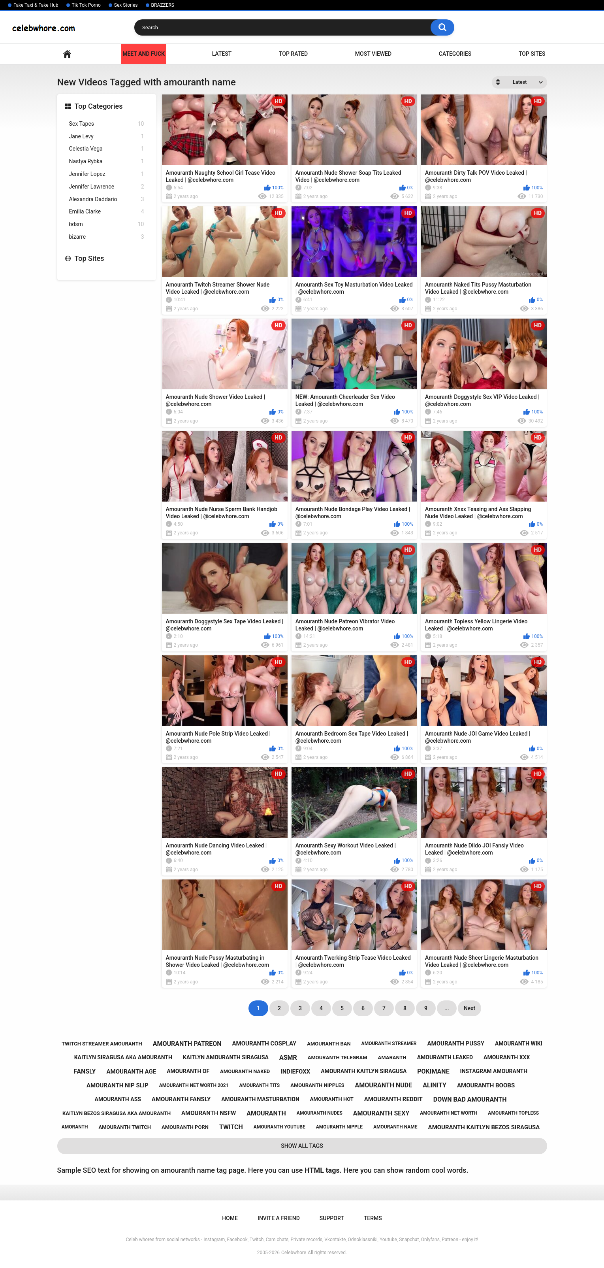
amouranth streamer (389, 1043)
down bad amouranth (470, 1099)
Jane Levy (106, 136)
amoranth (75, 1127)
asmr (288, 1057)
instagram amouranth (494, 1071)
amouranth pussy (455, 1043)
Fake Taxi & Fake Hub (35, 5)
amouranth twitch (124, 1127)
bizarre (106, 237)
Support (332, 1218)
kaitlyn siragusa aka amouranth (123, 1057)
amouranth (266, 1113)
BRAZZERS (162, 5)
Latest (222, 54)
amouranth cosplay (264, 1043)
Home (67, 54)
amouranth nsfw (208, 1113)
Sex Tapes (106, 124)
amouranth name (395, 1127)
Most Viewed (373, 54)
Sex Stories (126, 5)
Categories (455, 54)
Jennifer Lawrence (106, 186)
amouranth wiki (518, 1043)
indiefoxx (295, 1071)
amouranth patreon (187, 1043)
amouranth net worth (448, 1113)
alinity (434, 1085)
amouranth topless (513, 1113)
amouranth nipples (317, 1085)
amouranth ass (118, 1099)
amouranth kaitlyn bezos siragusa (484, 1127)
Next (469, 1008)
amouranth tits (259, 1085)
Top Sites (532, 54)
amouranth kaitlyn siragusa (363, 1071)
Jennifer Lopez (106, 174)
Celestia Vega (106, 148)
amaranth (392, 1057)
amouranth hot (332, 1099)
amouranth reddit (393, 1099)
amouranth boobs (486, 1085)
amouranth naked (245, 1071)
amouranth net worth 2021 (194, 1085)
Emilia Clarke (106, 211)
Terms (373, 1218)
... (446, 1008)
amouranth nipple (339, 1127)
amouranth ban (328, 1044)
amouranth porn (185, 1127)
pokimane (433, 1071)
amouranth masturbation (260, 1099)
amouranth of (188, 1071)
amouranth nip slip (118, 1085)
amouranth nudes (319, 1113)
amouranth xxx (507, 1057)
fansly (85, 1071)
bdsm (106, 224)
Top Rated (293, 54)
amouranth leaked (445, 1057)
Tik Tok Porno (86, 5)
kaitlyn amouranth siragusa (226, 1057)
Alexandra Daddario (106, 199)
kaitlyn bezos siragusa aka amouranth (116, 1113)
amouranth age (131, 1071)
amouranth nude (383, 1085)
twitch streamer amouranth (102, 1044)
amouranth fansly (181, 1099)
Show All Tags (302, 1146)
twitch (231, 1127)
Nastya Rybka (106, 161)
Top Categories (99, 106)
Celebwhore (293, 1252)
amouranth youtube (279, 1127)
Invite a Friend (279, 1218)
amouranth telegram (337, 1057)
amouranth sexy (381, 1113)
